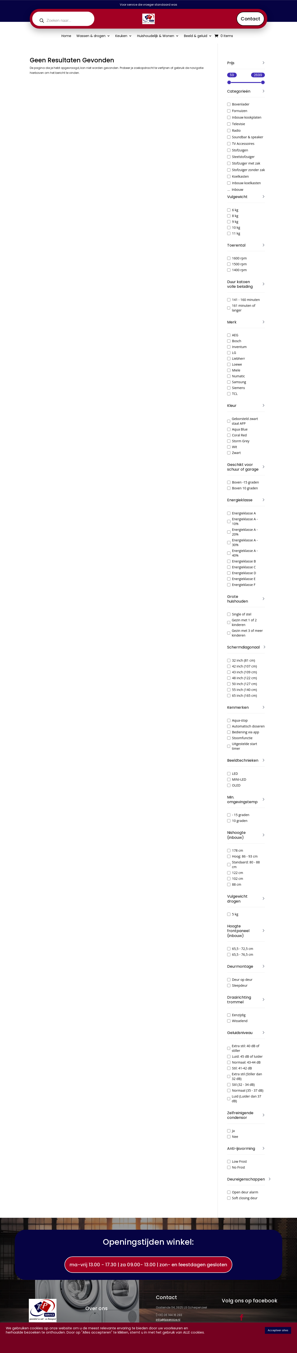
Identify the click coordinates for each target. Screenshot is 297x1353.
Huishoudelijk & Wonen (155, 36)
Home (66, 36)
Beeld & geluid (195, 36)
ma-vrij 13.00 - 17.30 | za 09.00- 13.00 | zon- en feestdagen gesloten (148, 1264)
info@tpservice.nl (168, 1320)
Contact (250, 18)
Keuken (121, 36)
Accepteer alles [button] (278, 1330)
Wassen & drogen (90, 36)
